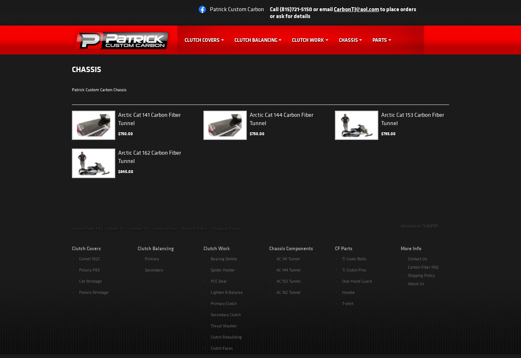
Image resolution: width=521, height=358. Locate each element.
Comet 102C (89, 258)
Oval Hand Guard (357, 281)
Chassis (348, 40)
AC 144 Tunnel (288, 270)
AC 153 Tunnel (288, 281)
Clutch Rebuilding (226, 337)
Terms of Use (165, 228)
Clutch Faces (222, 348)
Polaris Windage (93, 292)
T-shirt (347, 303)
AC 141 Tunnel (288, 258)
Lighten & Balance (227, 292)
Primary (152, 258)
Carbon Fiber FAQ (87, 228)
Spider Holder (223, 270)
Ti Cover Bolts (354, 258)
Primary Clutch (224, 303)
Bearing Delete (224, 258)
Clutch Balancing (255, 40)
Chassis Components (291, 248)
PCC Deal (219, 281)
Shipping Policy (226, 228)
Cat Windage (90, 281)
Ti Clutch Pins (354, 270)
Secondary (154, 270)
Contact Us (139, 228)
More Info (411, 248)
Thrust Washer (224, 325)
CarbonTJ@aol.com (356, 9)
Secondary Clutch (226, 314)
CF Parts (343, 248)
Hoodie (348, 292)
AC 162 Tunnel (288, 292)
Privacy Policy (194, 228)
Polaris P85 (89, 270)
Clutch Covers (202, 40)
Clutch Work (308, 40)
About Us (116, 228)
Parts (380, 40)
